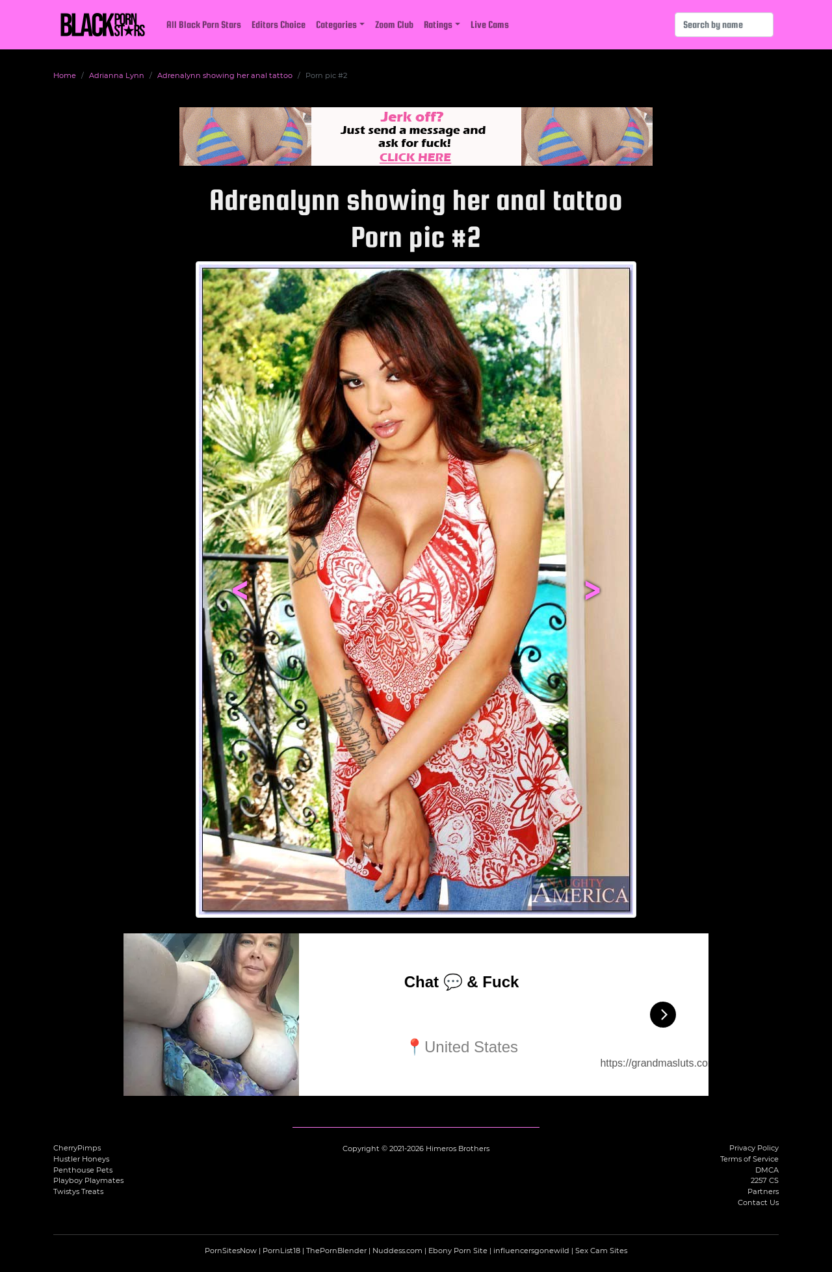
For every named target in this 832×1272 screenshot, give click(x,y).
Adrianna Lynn (116, 75)
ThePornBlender (336, 1250)
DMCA (767, 1170)
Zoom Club (394, 24)
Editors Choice (279, 24)
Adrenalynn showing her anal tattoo (224, 75)
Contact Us (758, 1202)
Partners (763, 1191)
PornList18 (281, 1250)
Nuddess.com (397, 1250)
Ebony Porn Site (458, 1250)
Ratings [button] (438, 24)
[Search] (724, 24)
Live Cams (490, 24)
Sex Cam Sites (601, 1250)
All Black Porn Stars (203, 24)
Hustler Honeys (81, 1158)
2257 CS (765, 1180)
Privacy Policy (754, 1147)
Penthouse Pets (82, 1170)
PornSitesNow (231, 1250)
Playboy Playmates (88, 1180)
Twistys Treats (78, 1191)
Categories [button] (336, 24)
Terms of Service (749, 1158)
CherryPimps (77, 1147)
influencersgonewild (531, 1250)
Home (64, 75)
